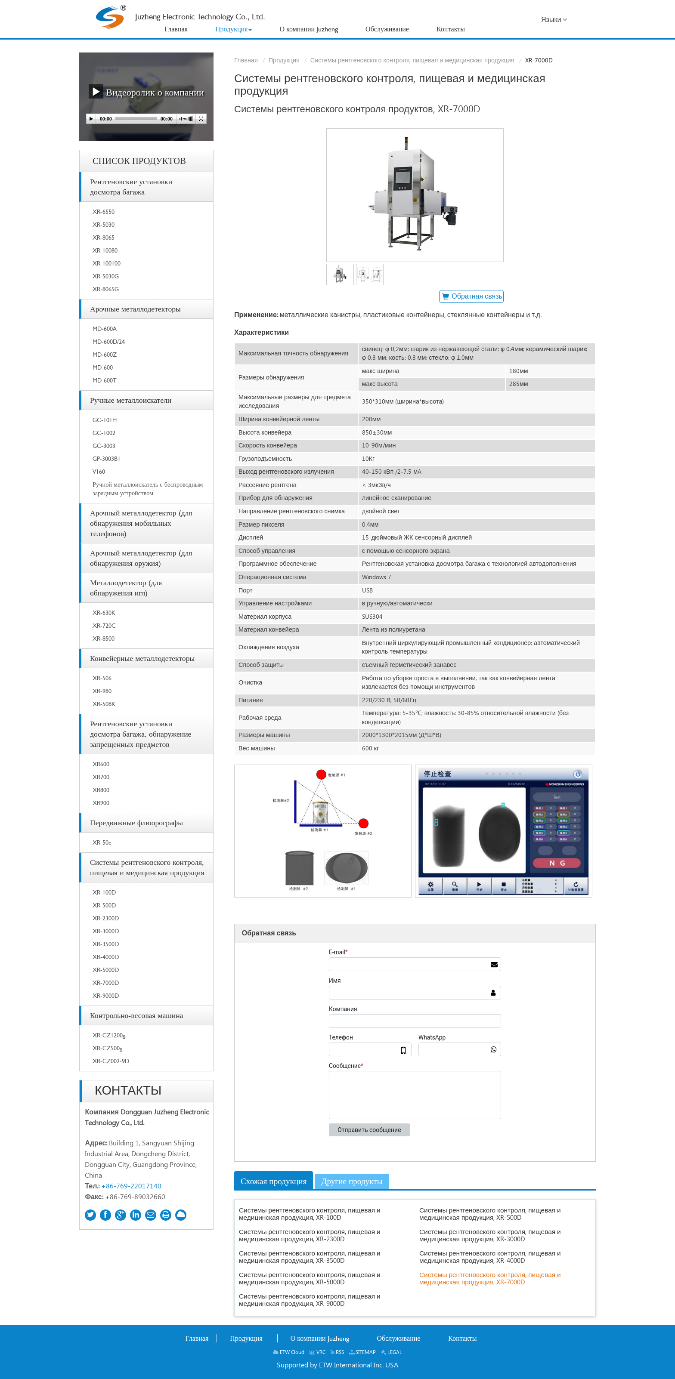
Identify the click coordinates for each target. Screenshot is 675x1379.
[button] (233, 29)
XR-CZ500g (107, 1048)
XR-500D (104, 905)
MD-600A (105, 328)
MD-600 (103, 367)
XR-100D (104, 892)
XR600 (101, 764)
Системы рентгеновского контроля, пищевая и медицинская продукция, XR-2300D (310, 1235)
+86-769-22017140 (131, 1186)
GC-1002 (104, 432)
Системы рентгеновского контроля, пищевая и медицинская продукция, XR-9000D (310, 1300)
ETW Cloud (288, 1352)
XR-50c (102, 842)
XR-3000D (106, 931)
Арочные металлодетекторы (135, 308)
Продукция (284, 61)
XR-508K (104, 703)
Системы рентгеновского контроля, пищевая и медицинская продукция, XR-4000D (490, 1257)
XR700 (101, 777)
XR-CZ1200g (109, 1035)
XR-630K (104, 612)
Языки (554, 20)
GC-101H (105, 419)
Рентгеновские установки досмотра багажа (131, 186)
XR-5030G (106, 276)
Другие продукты (351, 1181)
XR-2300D (106, 918)
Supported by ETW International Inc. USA (337, 1365)
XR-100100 (107, 263)
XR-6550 (104, 211)
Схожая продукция (274, 1181)
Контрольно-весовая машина (136, 1015)
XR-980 (102, 690)
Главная (246, 61)
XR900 (101, 802)
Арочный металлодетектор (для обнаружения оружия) (141, 558)
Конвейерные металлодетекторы (142, 658)
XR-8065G (106, 289)
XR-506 (102, 678)
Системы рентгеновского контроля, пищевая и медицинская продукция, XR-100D (310, 1214)
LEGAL (391, 1352)
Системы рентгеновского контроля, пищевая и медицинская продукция (412, 61)
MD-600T (105, 380)
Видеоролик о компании (146, 91)
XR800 (101, 789)
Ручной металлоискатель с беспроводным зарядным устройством (148, 489)
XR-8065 (104, 237)
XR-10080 (105, 250)
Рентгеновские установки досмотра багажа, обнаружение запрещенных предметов (140, 734)
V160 (99, 471)
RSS (337, 1352)
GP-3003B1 (107, 458)
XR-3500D (106, 943)
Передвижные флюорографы (136, 822)
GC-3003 (104, 445)
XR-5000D (106, 969)
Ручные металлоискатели (130, 399)
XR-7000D (106, 982)
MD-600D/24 (109, 341)
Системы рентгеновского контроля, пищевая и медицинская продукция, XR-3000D (490, 1235)
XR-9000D (106, 995)
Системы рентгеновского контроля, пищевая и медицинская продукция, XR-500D (490, 1214)
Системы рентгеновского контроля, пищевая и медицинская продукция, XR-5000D (310, 1278)
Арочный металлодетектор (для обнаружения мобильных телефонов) (141, 523)
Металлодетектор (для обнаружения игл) (126, 587)
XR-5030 (104, 224)
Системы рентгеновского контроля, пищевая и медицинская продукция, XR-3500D (310, 1257)
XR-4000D (106, 956)
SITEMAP (362, 1352)
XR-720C (104, 625)
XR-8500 (104, 638)
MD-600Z (105, 354)
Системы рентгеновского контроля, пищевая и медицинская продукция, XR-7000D (490, 1278)
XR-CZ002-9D (111, 1060)
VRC (317, 1352)
